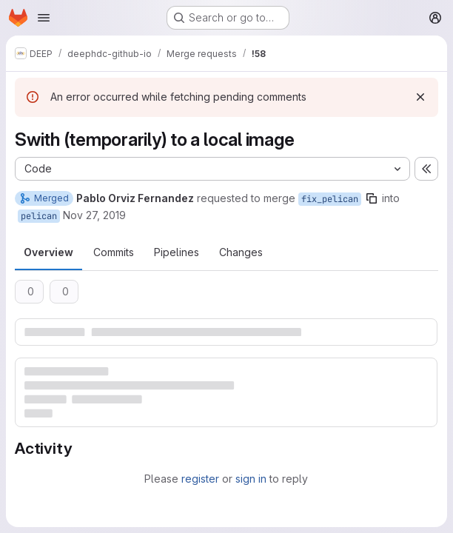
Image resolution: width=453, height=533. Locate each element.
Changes (241, 252)
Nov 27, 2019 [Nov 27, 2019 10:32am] (94, 215)
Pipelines (176, 252)
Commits (113, 252)
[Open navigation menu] (44, 18)
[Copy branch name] (371, 198)
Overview (48, 252)
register (200, 478)
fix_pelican (329, 199)
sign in (250, 478)
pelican (39, 216)
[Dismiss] (420, 97)
